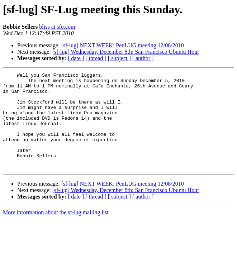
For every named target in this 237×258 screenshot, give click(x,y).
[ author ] (143, 58)
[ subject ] (119, 58)
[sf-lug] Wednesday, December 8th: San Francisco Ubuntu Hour (125, 52)
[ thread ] (95, 58)
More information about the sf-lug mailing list (56, 232)
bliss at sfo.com (57, 27)
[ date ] (76, 58)
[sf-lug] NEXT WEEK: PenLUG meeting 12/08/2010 (122, 45)
